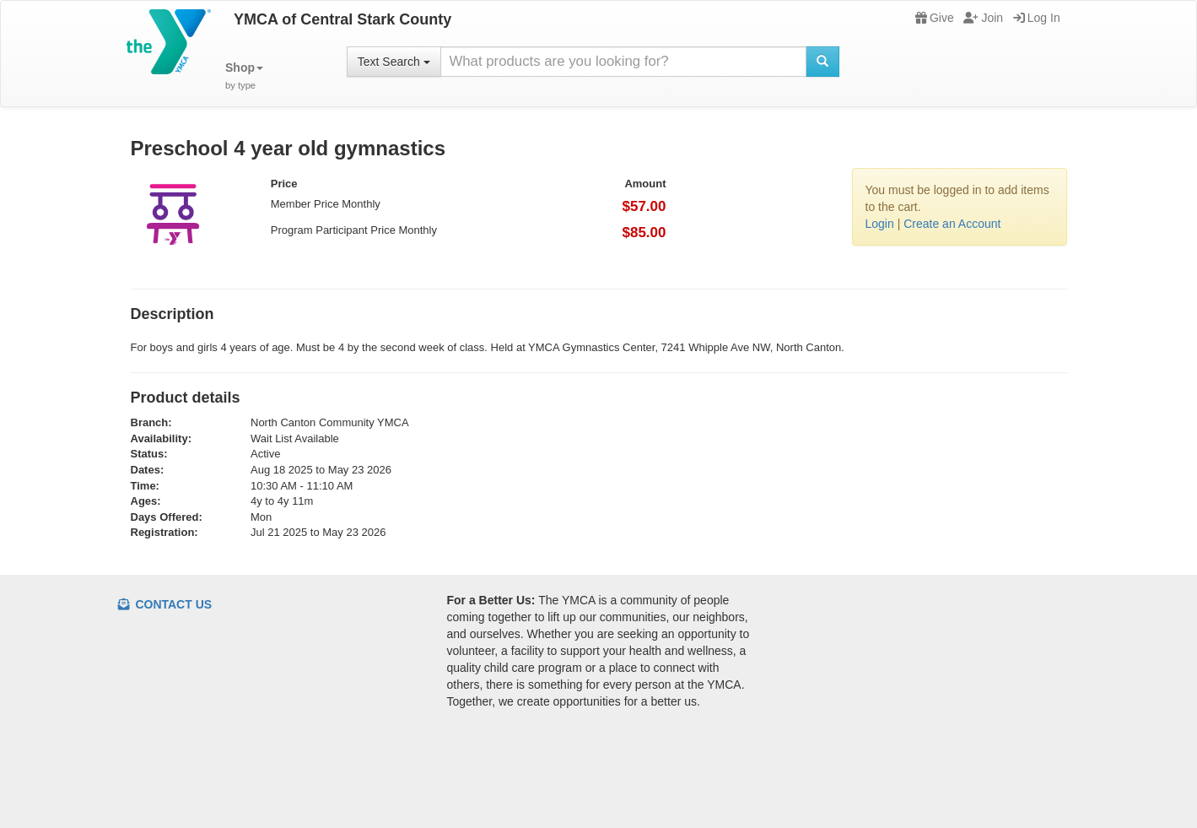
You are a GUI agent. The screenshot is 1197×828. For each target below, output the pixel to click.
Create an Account (951, 223)
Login (879, 223)
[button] (244, 76)
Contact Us (165, 604)
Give (934, 17)
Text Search (394, 61)
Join (983, 17)
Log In (1036, 17)
